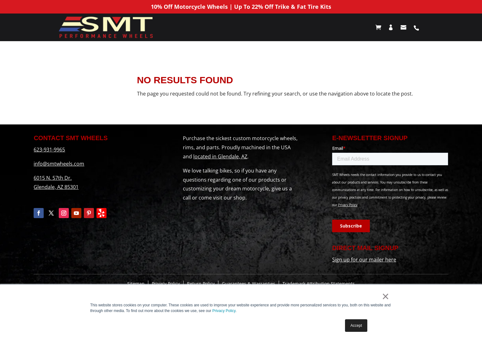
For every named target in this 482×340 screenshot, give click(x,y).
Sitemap (136, 284)
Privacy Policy (224, 311)
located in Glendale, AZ (220, 156)
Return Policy (201, 284)
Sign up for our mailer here (364, 259)
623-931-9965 (49, 149)
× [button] (385, 296)
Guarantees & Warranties (248, 284)
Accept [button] (356, 325)
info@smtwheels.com (59, 163)
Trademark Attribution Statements (318, 284)
